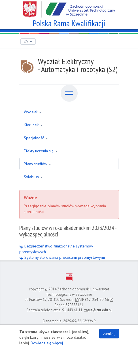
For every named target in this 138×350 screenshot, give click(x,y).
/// (28, 41)
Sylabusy (33, 176)
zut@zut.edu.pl (98, 310)
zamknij (109, 333)
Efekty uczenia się (41, 150)
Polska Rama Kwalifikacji (69, 22)
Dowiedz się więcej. (47, 342)
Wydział (32, 111)
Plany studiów (37, 163)
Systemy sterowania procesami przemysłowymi (62, 257)
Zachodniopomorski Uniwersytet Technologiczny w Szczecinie (69, 7)
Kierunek (33, 124)
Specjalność (36, 137)
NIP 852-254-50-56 (92, 299)
